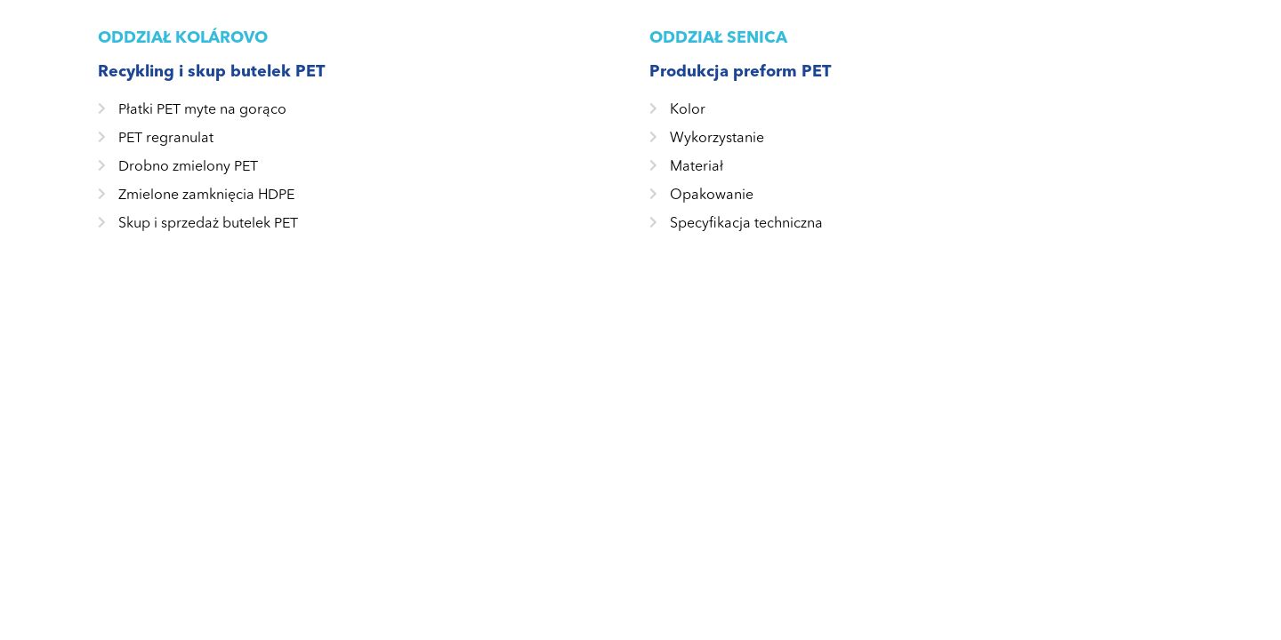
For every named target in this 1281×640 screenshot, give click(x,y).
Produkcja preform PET (740, 71)
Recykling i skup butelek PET (211, 71)
